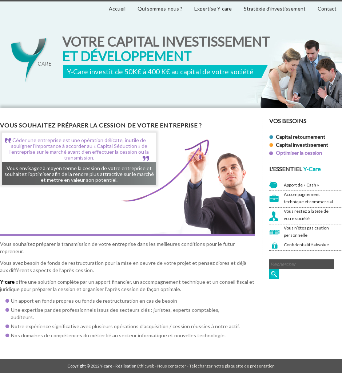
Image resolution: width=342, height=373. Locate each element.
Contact (327, 8)
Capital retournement (300, 137)
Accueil (117, 8)
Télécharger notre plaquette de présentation (232, 366)
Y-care (31, 61)
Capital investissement (302, 145)
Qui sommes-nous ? (160, 8)
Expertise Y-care (213, 8)
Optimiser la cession (299, 153)
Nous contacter (171, 366)
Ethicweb (145, 366)
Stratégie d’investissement (275, 8)
